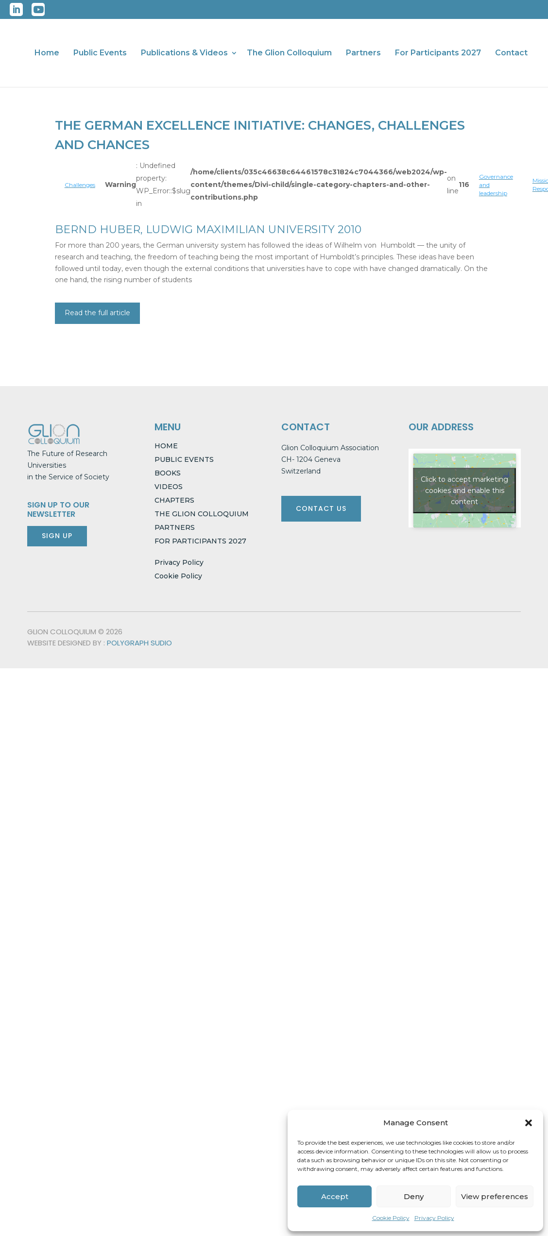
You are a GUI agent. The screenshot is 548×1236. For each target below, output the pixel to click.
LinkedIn (16, 9)
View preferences (494, 1196)
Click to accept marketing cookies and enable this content (464, 490)
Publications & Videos (184, 53)
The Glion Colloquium (289, 53)
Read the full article (97, 312)
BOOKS (167, 473)
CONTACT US (321, 508)
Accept (334, 1196)
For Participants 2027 (438, 53)
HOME (166, 445)
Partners (363, 53)
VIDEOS (168, 486)
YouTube (38, 9)
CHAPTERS (174, 500)
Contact (511, 53)
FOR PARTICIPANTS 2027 (200, 541)
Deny (414, 1196)
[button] (528, 1123)
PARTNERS (174, 527)
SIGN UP (57, 536)
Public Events (100, 53)
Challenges (80, 184)
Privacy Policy (434, 1217)
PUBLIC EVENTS (184, 459)
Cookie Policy (391, 1217)
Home (46, 53)
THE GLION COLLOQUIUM (201, 513)
